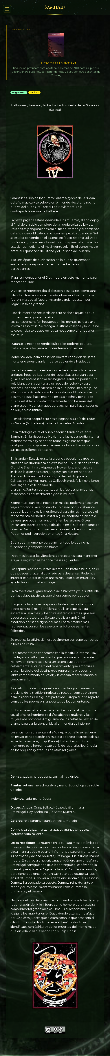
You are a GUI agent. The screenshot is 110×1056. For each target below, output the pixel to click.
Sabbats (34, 92)
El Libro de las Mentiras (56, 63)
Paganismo (18, 92)
